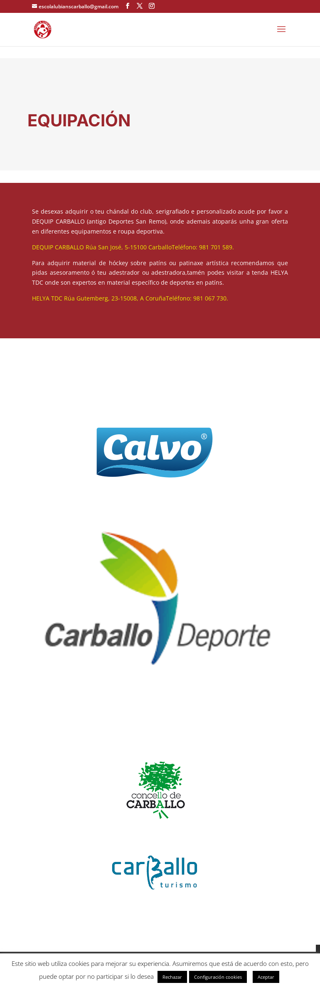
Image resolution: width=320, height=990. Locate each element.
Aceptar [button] (266, 977)
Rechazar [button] (172, 977)
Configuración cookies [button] (218, 977)
